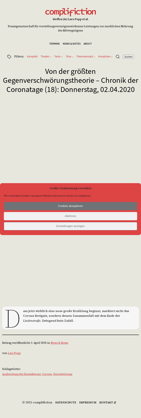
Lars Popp (14, 353)
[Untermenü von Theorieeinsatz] (94, 57)
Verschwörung (62, 374)
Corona (47, 374)
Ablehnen (70, 215)
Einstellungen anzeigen (70, 226)
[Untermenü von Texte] (62, 57)
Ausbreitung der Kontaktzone (21, 374)
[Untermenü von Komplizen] (112, 57)
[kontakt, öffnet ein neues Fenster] (107, 402)
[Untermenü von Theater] (50, 57)
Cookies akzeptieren (70, 205)
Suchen (128, 56)
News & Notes (59, 343)
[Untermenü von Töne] (72, 57)
